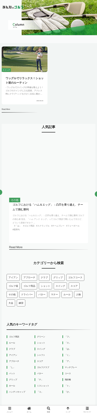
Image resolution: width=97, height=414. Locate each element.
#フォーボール (73, 226)
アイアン (13, 277)
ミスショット (43, 386)
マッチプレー (71, 367)
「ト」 (68, 386)
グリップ (58, 277)
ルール (67, 294)
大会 (10, 303)
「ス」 (68, 343)
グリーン (41, 336)
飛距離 (68, 379)
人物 (78, 294)
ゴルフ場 (13, 286)
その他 (12, 294)
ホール (12, 386)
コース (68, 373)
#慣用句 (16, 230)
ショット (45, 286)
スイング (60, 286)
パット (12, 373)
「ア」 (68, 361)
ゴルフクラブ (43, 367)
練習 (21, 303)
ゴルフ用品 (29, 286)
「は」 (68, 349)
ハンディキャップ (17, 392)
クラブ (44, 277)
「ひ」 (68, 392)
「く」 (68, 355)
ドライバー (27, 294)
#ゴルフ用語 (28, 226)
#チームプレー (58, 226)
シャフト (41, 355)
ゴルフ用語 (14, 336)
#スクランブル (43, 226)
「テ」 (40, 379)
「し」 (12, 367)
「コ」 (40, 392)
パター (41, 294)
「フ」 (68, 336)
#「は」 (18, 226)
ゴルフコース (75, 277)
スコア (74, 286)
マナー (54, 294)
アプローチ (29, 277)
